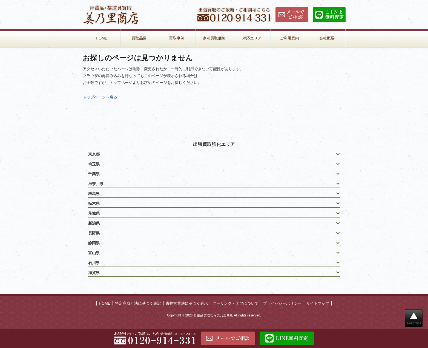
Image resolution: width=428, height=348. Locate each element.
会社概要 (327, 38)
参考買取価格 (214, 38)
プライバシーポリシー (282, 303)
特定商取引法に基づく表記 (138, 303)
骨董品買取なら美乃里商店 (213, 315)
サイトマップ (317, 303)
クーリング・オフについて (235, 303)
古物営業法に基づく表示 (187, 303)
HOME (101, 38)
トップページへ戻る (100, 97)
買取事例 (176, 38)
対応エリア (252, 38)
